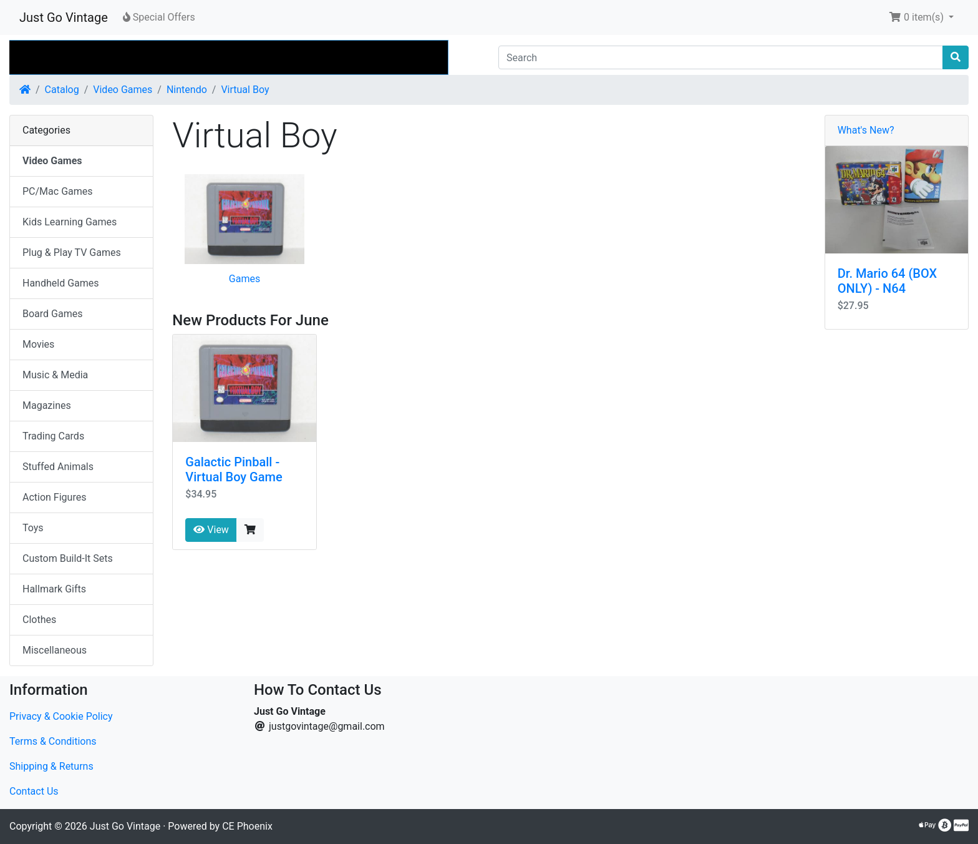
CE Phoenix (247, 826)
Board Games (52, 314)
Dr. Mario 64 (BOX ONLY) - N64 (887, 281)
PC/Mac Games (57, 191)
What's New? (866, 130)
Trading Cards (53, 436)
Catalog (62, 90)
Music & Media (55, 375)
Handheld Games (60, 283)
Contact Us (34, 791)
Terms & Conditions (53, 741)
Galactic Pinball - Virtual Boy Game (233, 469)
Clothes (39, 620)
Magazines (46, 405)
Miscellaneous (54, 650)
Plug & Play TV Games (71, 252)
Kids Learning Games (69, 222)
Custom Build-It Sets (67, 558)
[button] (921, 17)
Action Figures (54, 497)
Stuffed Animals (58, 467)
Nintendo (187, 90)
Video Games (122, 90)
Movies (38, 344)
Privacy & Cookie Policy (61, 716)
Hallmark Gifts (54, 589)
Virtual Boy (245, 90)
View (211, 530)
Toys (33, 528)
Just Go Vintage (63, 17)
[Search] (720, 57)
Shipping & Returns (51, 766)
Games (244, 279)
